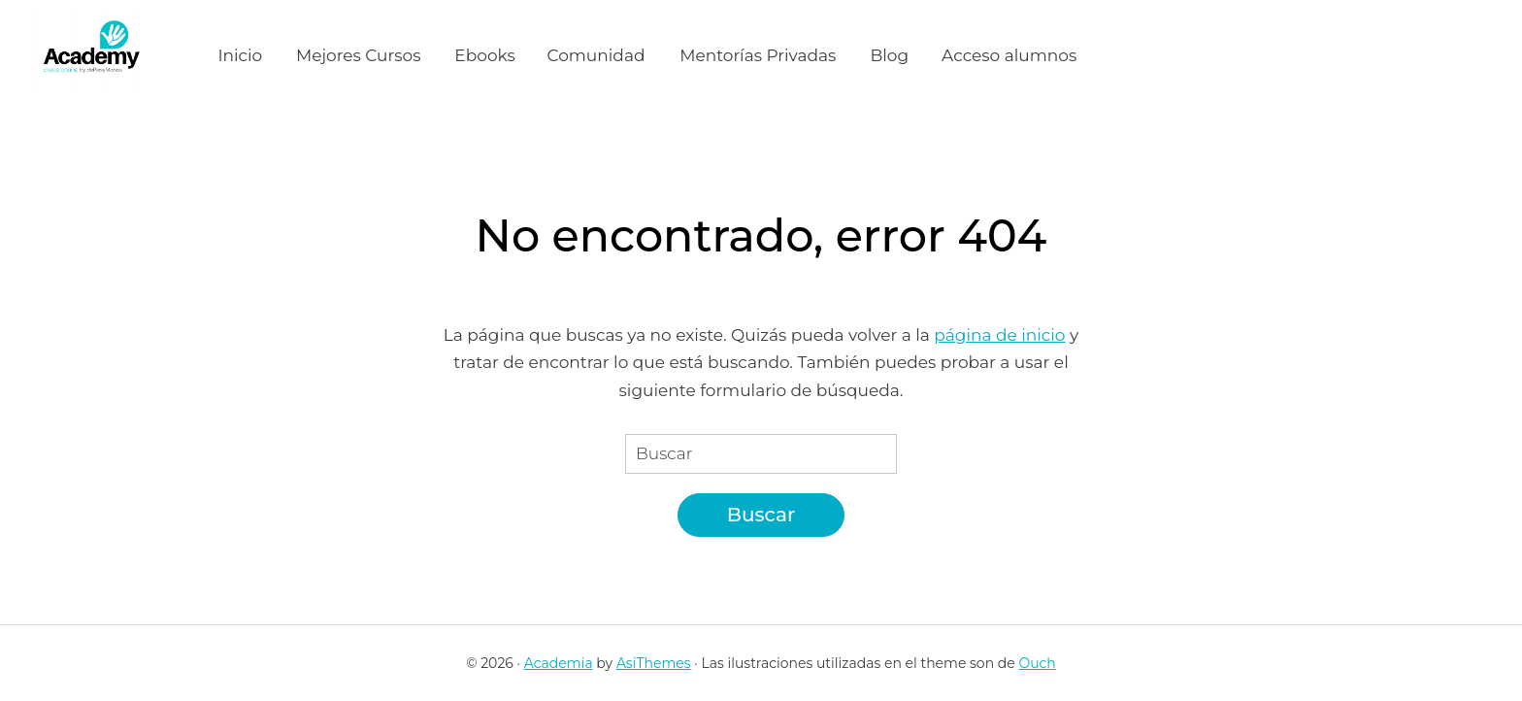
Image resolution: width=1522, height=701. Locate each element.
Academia (558, 663)
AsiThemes (653, 663)
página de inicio (999, 335)
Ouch (1036, 663)
